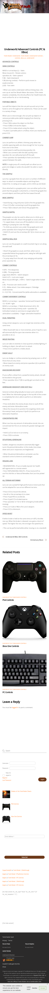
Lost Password (6, 780)
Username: (5, 763)
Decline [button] (34, 988)
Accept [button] (42, 988)
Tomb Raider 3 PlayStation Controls (18, 874)
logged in (15, 707)
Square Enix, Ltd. (39, 975)
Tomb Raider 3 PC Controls (16, 878)
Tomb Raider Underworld (12, 56)
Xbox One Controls (10, 646)
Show (4, 967)
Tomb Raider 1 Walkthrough (21, 870)
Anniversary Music (36, 540)
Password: (5, 768)
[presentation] (12, 846)
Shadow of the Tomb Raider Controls (14, 597)
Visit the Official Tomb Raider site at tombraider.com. (24, 981)
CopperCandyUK (6, 870)
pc (25, 58)
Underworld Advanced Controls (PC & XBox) (24, 51)
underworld (30, 58)
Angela (4, 874)
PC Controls (7, 692)
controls (17, 58)
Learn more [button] (29, 988)
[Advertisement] (24, 33)
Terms (10, 940)
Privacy (4, 940)
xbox (22, 58)
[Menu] (45, 2)
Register (4, 778)
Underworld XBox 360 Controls (16, 537)
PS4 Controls (8, 600)
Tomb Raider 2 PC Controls (16, 885)
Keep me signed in (8, 774)
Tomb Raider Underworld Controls (32, 56)
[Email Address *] (24, 836)
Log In (42, 779)
